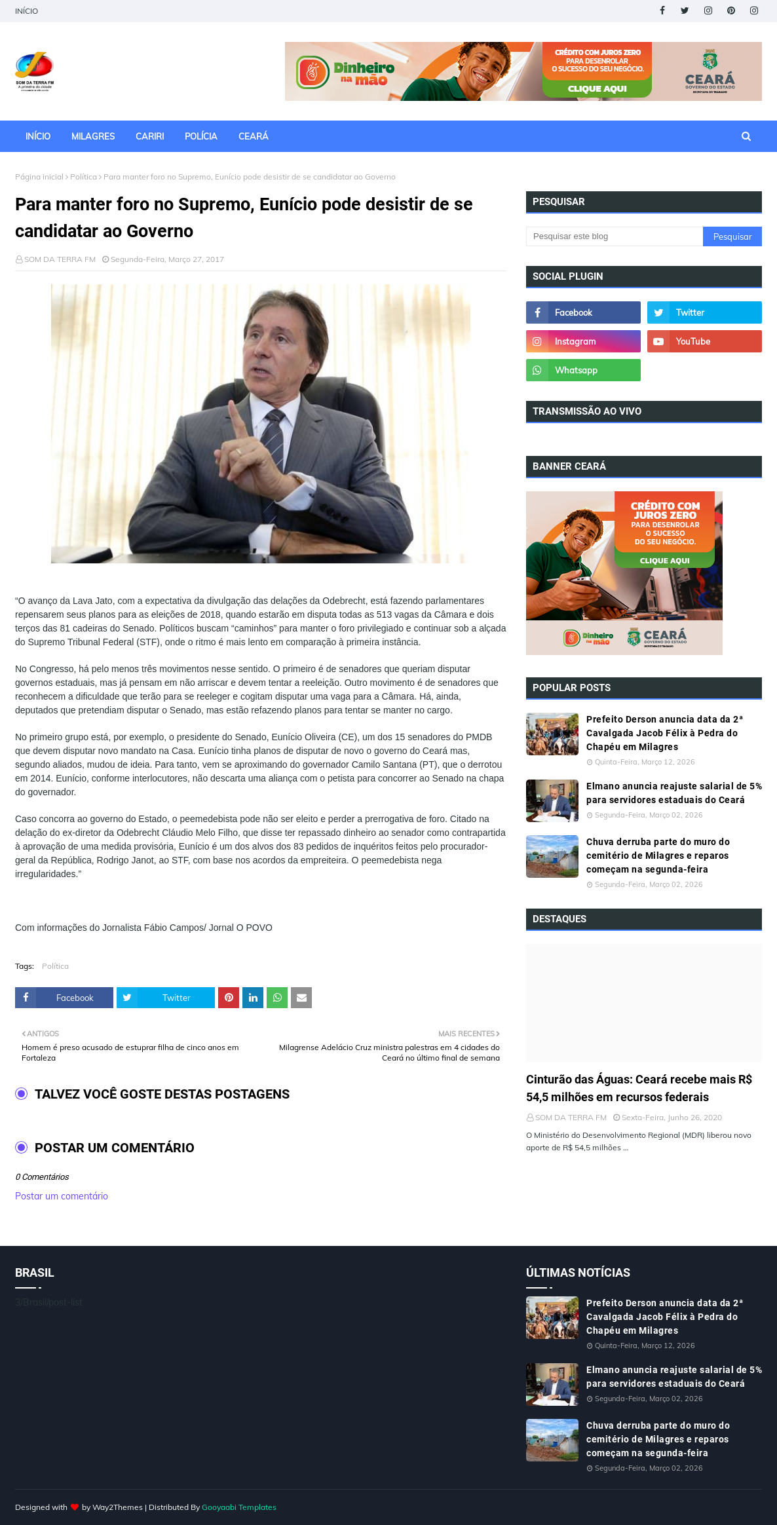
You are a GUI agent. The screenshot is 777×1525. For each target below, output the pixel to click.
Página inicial (39, 176)
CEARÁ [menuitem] (253, 136)
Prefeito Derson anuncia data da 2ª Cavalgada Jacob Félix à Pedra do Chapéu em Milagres (664, 733)
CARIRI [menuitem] (150, 136)
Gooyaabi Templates (239, 1507)
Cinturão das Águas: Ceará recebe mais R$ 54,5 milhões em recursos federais (639, 1088)
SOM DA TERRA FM (60, 259)
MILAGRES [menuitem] (93, 136)
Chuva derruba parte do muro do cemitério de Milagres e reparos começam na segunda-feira (658, 856)
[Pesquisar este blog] (614, 236)
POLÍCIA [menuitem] (201, 136)
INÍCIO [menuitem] (38, 136)
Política (83, 176)
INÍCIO (26, 11)
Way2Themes (117, 1507)
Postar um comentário (61, 1196)
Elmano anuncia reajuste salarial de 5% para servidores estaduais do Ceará (674, 793)
